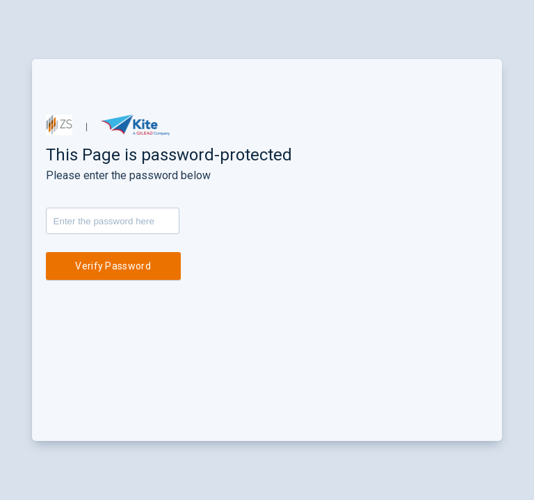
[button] (59, 125)
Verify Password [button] (113, 266)
